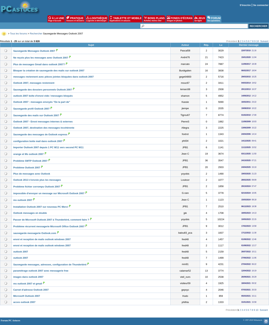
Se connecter (260, 5)
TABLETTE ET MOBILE (125, 19)
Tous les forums (18, 33)
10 (257, 41)
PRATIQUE (75, 19)
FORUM (214, 19)
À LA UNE (56, 19)
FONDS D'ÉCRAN (179, 19)
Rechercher (36, 33)
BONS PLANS (154, 19)
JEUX (199, 19)
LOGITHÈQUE (96, 19)
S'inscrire (245, 5)
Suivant (264, 41)
